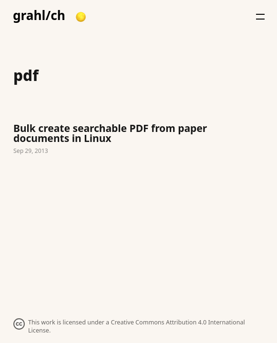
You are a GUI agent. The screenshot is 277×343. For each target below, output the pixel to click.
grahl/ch (39, 16)
